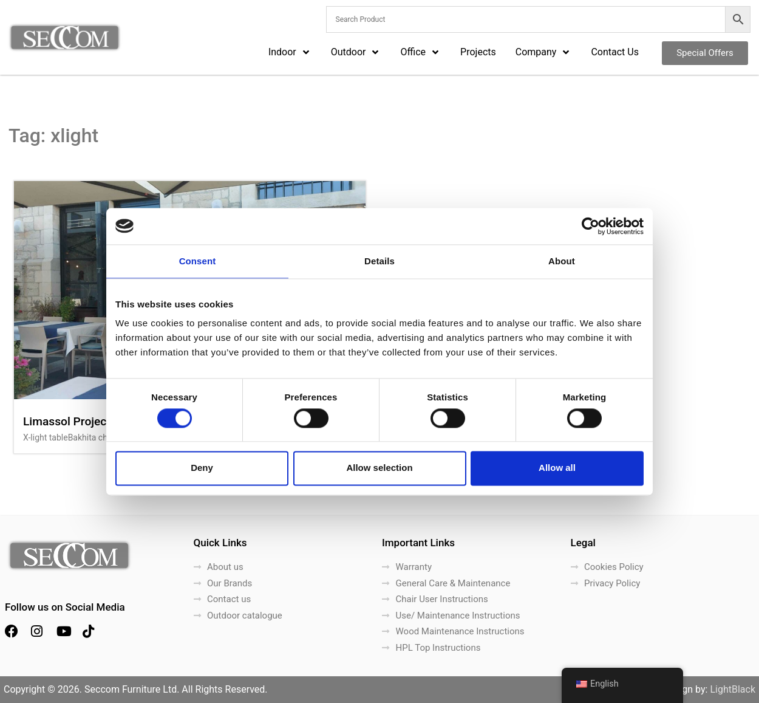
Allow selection (379, 468)
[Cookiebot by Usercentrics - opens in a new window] (590, 226)
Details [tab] (379, 261)
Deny (202, 468)
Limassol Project (67, 421)
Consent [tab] (197, 261)
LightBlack (732, 689)
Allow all (557, 468)
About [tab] (561, 261)
